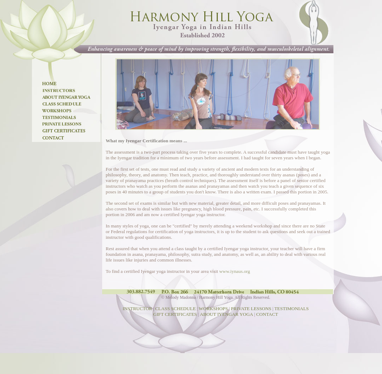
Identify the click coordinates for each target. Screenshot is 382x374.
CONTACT (267, 314)
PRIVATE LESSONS (251, 308)
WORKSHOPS (213, 308)
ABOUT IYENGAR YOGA (226, 314)
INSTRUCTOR (137, 308)
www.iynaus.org (234, 271)
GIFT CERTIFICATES (175, 314)
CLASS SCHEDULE (175, 308)
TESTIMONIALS (291, 308)
